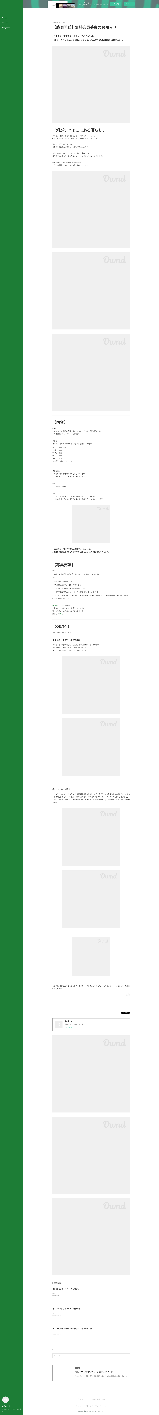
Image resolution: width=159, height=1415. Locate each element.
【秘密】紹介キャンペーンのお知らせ (65, 1289)
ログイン (129, 4)
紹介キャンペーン (59, 605)
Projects (6, 28)
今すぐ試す (115, 4)
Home (4, 18)
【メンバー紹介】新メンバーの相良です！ (67, 1309)
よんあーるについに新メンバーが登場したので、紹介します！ (71, 1313)
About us (6, 23)
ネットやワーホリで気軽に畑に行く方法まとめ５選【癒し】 (73, 1329)
